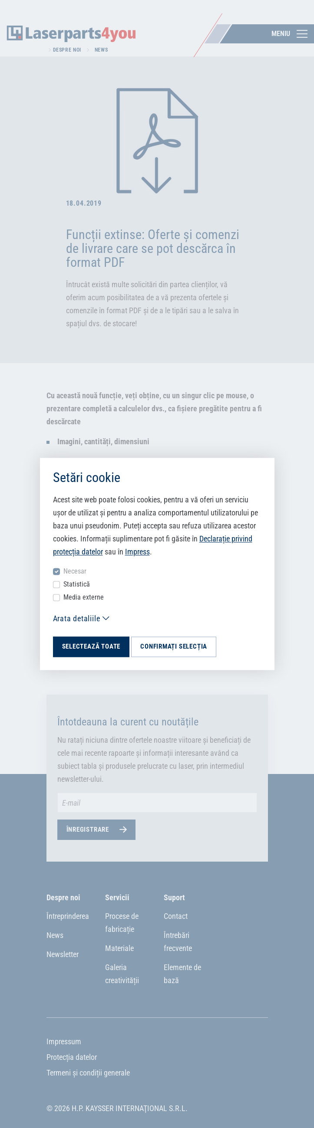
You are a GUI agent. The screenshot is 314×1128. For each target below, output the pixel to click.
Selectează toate (91, 646)
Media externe (83, 597)
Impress (137, 551)
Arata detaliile (76, 618)
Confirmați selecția (173, 646)
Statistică (76, 584)
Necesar (74, 571)
